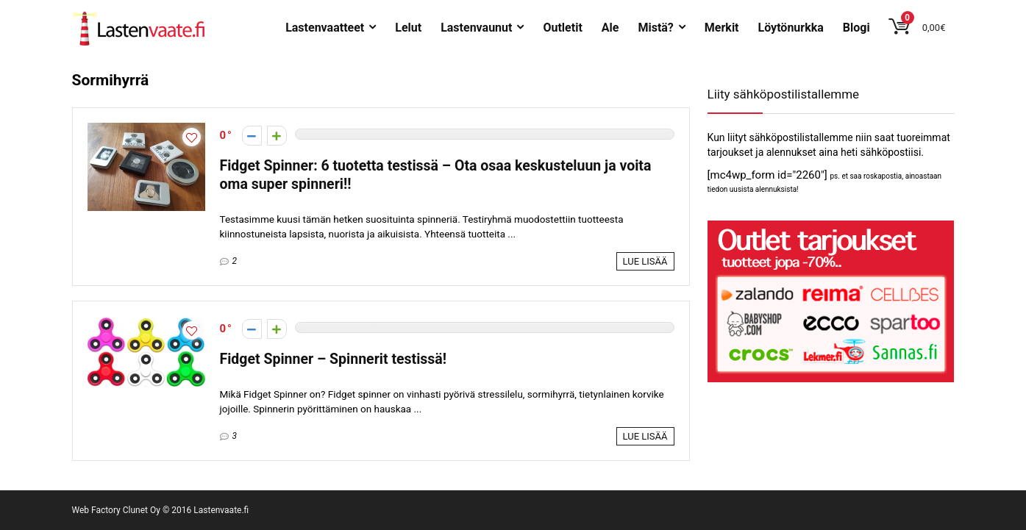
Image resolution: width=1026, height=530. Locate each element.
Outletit (562, 28)
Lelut (408, 28)
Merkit (722, 28)
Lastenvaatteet (324, 28)
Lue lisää (645, 261)
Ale (610, 28)
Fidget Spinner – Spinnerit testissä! (333, 359)
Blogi (856, 28)
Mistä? (655, 28)
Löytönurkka (791, 28)
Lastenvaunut (476, 28)
